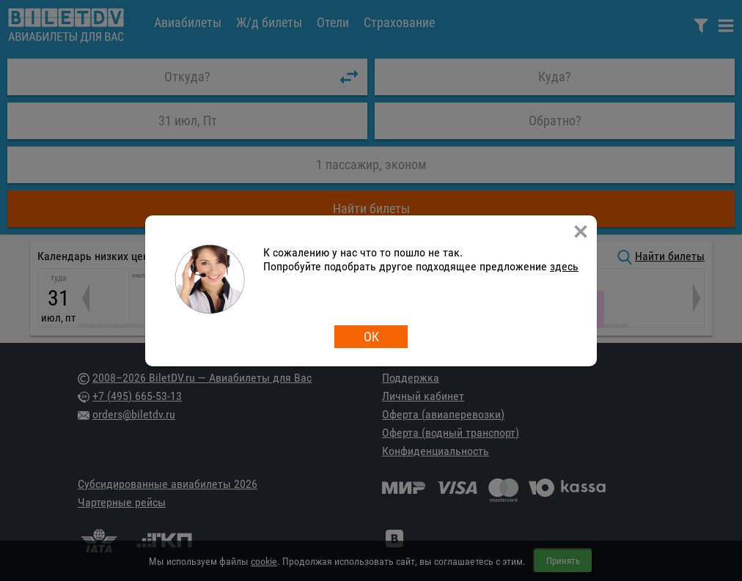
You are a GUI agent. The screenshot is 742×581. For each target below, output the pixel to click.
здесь (564, 266)
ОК (371, 336)
